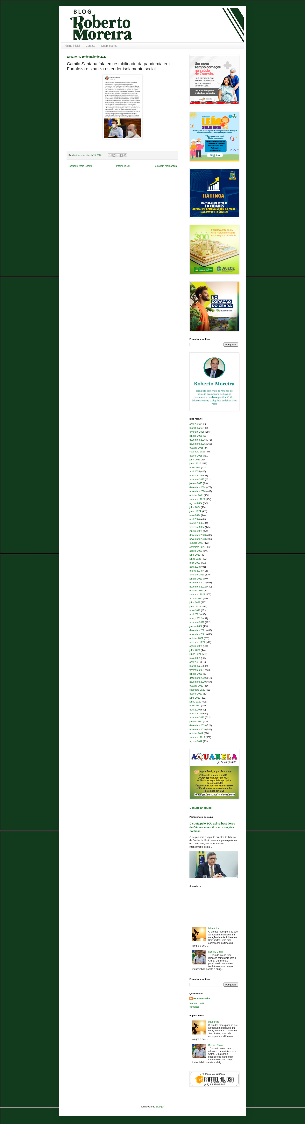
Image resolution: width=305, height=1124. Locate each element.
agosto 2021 (195, 646)
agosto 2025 (195, 455)
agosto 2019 (195, 741)
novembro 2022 (197, 586)
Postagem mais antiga (165, 166)
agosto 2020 (195, 693)
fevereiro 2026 (196, 431)
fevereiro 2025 (196, 479)
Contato (90, 45)
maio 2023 (194, 562)
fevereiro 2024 (196, 527)
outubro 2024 (196, 495)
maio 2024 (194, 515)
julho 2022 (194, 602)
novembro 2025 (197, 444)
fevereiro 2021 (196, 670)
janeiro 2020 (195, 721)
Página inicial (72, 45)
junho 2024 (195, 511)
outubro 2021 (196, 638)
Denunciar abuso (200, 807)
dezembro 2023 (197, 535)
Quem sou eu (109, 45)
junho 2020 (195, 701)
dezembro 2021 (197, 630)
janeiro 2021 (195, 674)
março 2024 (195, 523)
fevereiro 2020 (196, 717)
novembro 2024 (197, 491)
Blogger (160, 1106)
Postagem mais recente (80, 166)
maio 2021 (194, 658)
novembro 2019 (197, 729)
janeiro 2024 (195, 531)
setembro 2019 (197, 737)
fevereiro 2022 (196, 622)
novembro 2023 (197, 539)
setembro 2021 (197, 642)
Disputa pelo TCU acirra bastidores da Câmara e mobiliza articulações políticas (212, 827)
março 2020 (195, 713)
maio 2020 (194, 705)
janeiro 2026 (195, 436)
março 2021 (195, 666)
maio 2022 (194, 610)
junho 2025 (195, 463)
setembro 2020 (197, 689)
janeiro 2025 (195, 483)
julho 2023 (194, 554)
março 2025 (195, 475)
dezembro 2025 (197, 439)
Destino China (215, 951)
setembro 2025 (197, 451)
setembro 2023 (197, 547)
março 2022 (195, 618)
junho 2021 (195, 654)
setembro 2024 (197, 499)
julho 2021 (194, 650)
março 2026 (195, 428)
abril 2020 (194, 709)
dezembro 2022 (197, 582)
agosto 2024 (195, 503)
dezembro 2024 (197, 487)
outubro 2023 (196, 543)
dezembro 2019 (197, 725)
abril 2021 (194, 662)
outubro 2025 (196, 447)
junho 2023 (195, 559)
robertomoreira (201, 998)
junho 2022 (195, 606)
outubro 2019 (196, 733)
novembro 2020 (197, 682)
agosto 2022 (195, 598)
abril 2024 (194, 519)
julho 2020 (194, 697)
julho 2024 (194, 507)
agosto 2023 (195, 551)
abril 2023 (194, 567)
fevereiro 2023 (196, 574)
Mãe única (213, 928)
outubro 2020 (196, 685)
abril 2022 (194, 614)
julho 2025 (194, 459)
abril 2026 (194, 424)
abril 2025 (194, 471)
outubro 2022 (196, 590)
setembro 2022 (197, 594)
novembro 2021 (197, 634)
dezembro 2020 (197, 678)
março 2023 (195, 570)
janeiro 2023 (195, 578)
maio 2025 (194, 467)
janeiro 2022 (195, 626)
